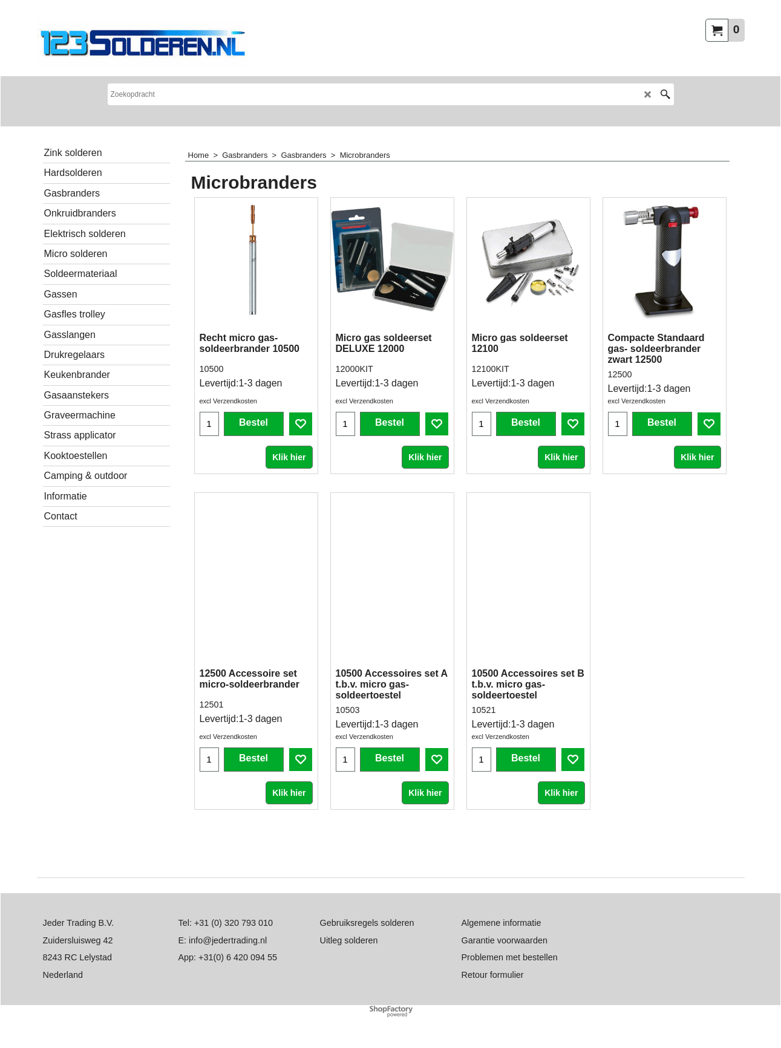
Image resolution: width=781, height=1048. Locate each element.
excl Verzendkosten (228, 430)
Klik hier (289, 487)
